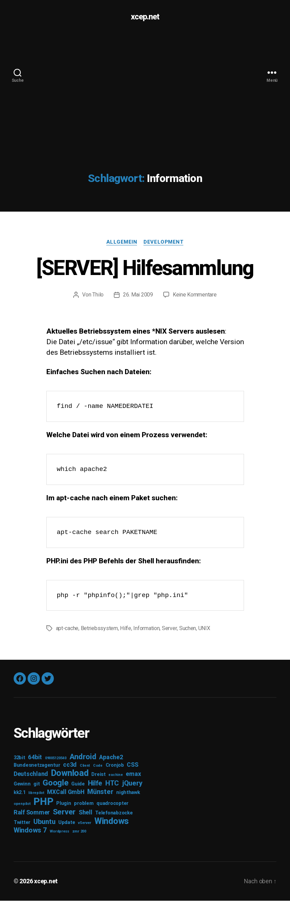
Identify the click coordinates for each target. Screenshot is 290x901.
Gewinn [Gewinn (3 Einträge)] (22, 785)
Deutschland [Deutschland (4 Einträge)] (31, 774)
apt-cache (67, 629)
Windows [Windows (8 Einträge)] (111, 822)
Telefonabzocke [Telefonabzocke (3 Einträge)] (114, 813)
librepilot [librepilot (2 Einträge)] (36, 793)
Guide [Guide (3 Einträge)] (78, 785)
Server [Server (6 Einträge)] (64, 812)
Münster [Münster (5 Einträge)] (100, 792)
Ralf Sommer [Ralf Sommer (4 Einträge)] (32, 813)
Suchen (187, 629)
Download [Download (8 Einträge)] (70, 774)
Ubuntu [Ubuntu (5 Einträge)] (44, 822)
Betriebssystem (99, 629)
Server (169, 629)
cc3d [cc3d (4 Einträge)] (70, 765)
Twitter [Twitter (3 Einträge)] (22, 823)
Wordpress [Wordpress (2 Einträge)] (59, 832)
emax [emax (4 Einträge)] (133, 774)
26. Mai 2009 (138, 295)
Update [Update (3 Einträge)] (66, 823)
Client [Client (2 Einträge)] (85, 766)
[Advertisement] (145, 85)
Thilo (98, 295)
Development (164, 242)
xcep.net (145, 17)
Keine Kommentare (195, 295)
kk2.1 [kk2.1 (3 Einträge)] (20, 793)
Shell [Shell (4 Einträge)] (85, 813)
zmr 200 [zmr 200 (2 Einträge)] (79, 832)
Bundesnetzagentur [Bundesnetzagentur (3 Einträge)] (37, 766)
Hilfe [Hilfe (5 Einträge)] (95, 784)
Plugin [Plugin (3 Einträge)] (63, 804)
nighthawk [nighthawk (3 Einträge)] (128, 793)
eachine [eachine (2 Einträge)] (115, 775)
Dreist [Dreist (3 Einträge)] (98, 775)
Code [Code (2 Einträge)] (98, 766)
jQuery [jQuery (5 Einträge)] (132, 784)
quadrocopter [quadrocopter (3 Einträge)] (112, 804)
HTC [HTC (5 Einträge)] (112, 784)
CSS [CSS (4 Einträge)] (132, 765)
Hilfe (125, 629)
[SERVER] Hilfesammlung (145, 268)
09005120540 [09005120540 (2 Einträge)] (55, 759)
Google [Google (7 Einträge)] (55, 783)
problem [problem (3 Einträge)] (83, 804)
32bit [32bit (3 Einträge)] (19, 758)
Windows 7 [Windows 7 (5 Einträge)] (30, 831)
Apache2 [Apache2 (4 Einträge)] (111, 757)
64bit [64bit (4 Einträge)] (35, 757)
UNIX (204, 629)
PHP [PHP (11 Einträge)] (43, 802)
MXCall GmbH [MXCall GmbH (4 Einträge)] (65, 792)
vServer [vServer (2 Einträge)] (84, 823)
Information (146, 629)
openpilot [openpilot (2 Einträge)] (22, 804)
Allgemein (121, 242)
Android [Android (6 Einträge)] (83, 757)
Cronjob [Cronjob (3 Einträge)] (115, 766)
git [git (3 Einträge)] (36, 785)
